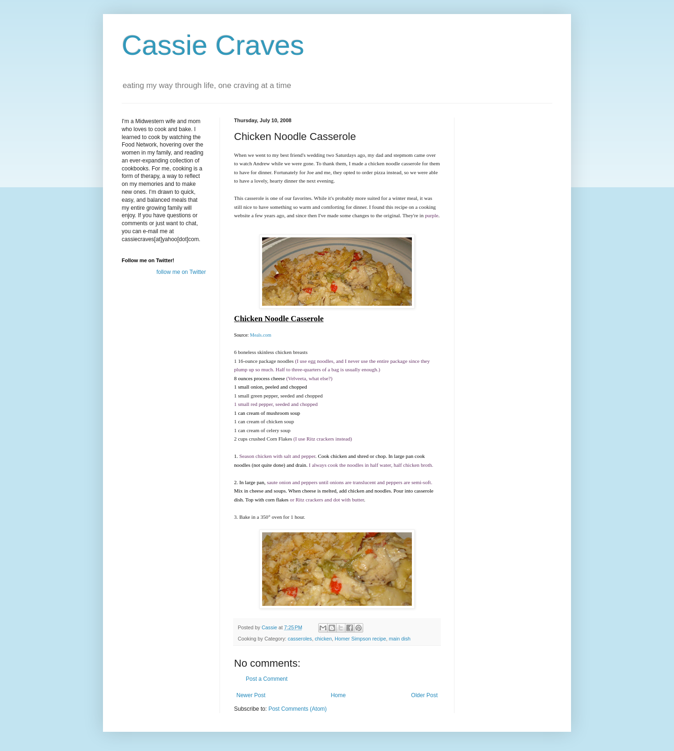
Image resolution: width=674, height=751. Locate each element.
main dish (399, 638)
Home (338, 695)
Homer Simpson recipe (360, 638)
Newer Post (250, 695)
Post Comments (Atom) (297, 709)
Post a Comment (266, 679)
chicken (323, 638)
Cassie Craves (213, 45)
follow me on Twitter (181, 272)
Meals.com (260, 335)
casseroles (300, 638)
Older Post (424, 695)
